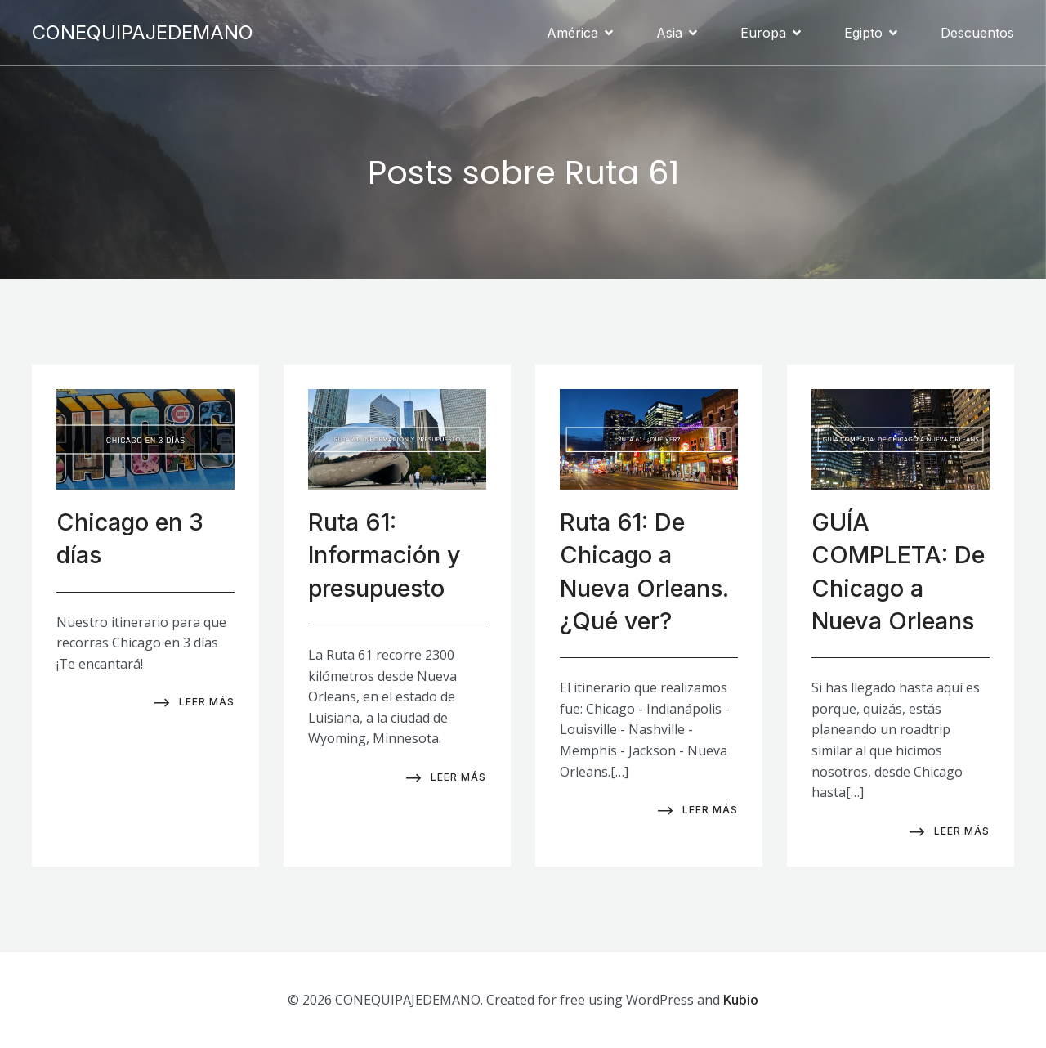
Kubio (740, 1000)
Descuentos (977, 33)
